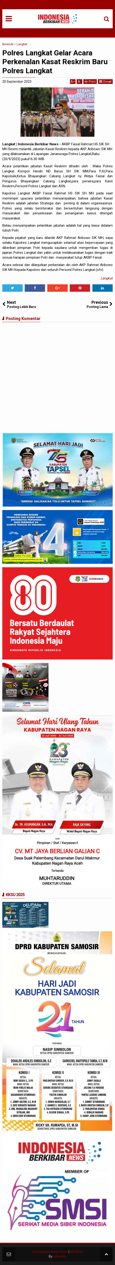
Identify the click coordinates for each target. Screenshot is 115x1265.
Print (90, 81)
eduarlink (60, 1256)
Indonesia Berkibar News (50, 1252)
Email (105, 81)
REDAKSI (76, 1252)
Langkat (106, 278)
